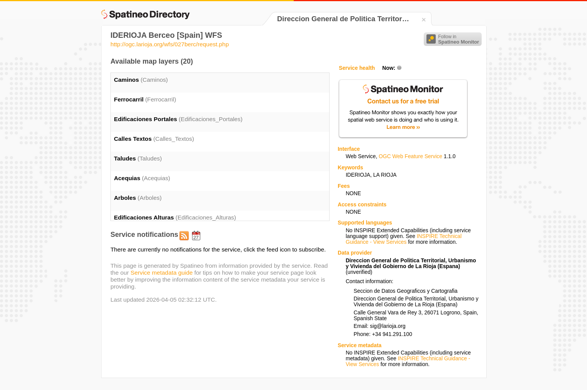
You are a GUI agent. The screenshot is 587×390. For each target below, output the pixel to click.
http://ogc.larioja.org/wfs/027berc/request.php (169, 44)
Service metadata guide (161, 272)
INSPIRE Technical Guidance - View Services (404, 239)
